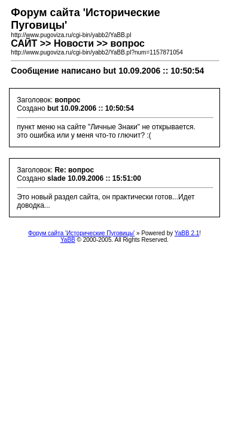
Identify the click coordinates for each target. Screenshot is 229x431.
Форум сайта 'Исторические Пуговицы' (81, 233)
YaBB (67, 239)
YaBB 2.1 (187, 233)
